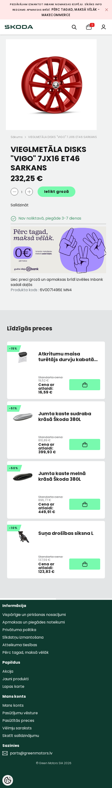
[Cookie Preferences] (7, 780)
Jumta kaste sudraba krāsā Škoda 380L (64, 416)
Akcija (7, 671)
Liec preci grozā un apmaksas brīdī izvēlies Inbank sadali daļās (57, 282)
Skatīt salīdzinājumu (20, 735)
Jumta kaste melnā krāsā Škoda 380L (62, 476)
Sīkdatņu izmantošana (22, 637)
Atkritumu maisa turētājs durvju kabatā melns (66, 356)
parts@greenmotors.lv (31, 753)
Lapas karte (13, 686)
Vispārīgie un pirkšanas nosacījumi (34, 614)
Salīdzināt (20, 205)
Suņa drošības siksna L (66, 533)
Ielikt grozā (56, 191)
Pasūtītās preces (18, 720)
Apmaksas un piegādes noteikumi (33, 622)
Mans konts (13, 705)
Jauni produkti (15, 679)
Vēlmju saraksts (17, 728)
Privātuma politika (19, 629)
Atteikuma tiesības (19, 645)
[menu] (74, 27)
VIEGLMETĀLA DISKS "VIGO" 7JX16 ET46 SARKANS (62, 137)
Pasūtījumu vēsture (20, 713)
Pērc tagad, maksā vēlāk (25, 652)
